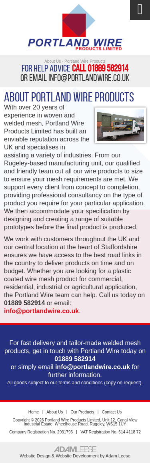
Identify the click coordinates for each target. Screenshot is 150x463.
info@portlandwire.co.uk (89, 78)
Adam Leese (118, 455)
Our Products (82, 412)
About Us (54, 412)
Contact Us (112, 412)
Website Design (35, 455)
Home (33, 412)
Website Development (77, 455)
